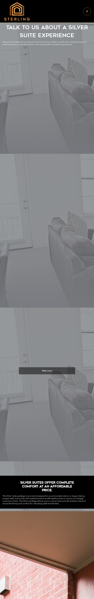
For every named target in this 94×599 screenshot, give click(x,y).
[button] (87, 11)
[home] (16, 11)
